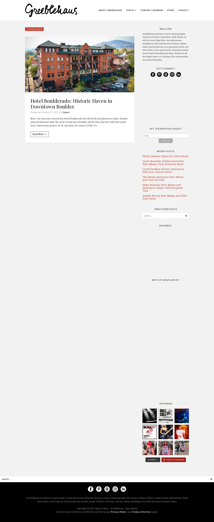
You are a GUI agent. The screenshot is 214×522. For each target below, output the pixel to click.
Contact (183, 10)
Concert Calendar (151, 10)
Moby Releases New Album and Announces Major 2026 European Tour (162, 188)
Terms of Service (141, 512)
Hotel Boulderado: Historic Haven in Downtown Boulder (71, 103)
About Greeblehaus (110, 10)
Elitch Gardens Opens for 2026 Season (165, 156)
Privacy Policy (118, 512)
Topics (131, 10)
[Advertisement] (79, 172)
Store (170, 10)
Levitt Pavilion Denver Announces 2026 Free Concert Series (163, 170)
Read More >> (39, 134)
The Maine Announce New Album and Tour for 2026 (163, 178)
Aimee (66, 112)
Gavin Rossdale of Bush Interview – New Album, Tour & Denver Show (164, 162)
